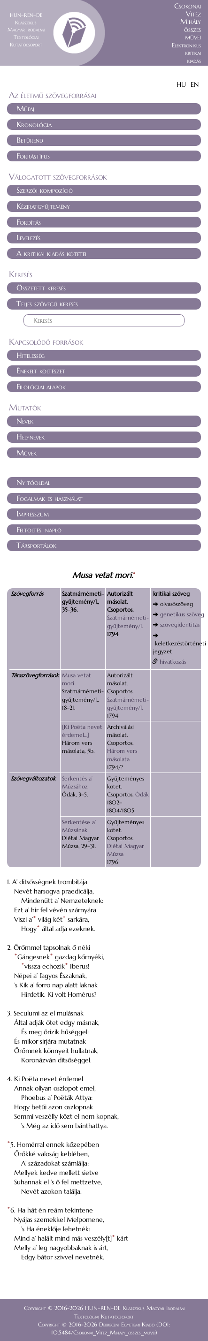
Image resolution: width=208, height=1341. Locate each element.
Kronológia (34, 124)
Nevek (24, 420)
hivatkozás (173, 661)
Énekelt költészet (40, 370)
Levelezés (28, 237)
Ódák (142, 794)
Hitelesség (30, 355)
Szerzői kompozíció (44, 190)
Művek (26, 452)
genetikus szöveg (182, 614)
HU (181, 84)
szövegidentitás (180, 624)
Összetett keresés (41, 287)
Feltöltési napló (39, 529)
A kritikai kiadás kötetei (51, 253)
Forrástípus (33, 155)
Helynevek (30, 436)
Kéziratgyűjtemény (43, 206)
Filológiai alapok (41, 386)
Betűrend (29, 139)
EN (195, 84)
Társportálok (36, 545)
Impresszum (32, 513)
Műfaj (25, 108)
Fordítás (28, 222)
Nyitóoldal (33, 482)
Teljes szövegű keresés (47, 303)
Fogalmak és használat (49, 498)
